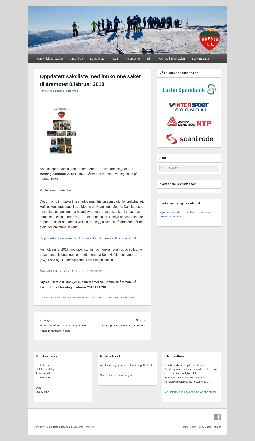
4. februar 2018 (62, 91)
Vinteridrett (76, 58)
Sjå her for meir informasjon (116, 375)
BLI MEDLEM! (201, 58)
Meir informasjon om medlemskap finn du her (190, 391)
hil (76, 91)
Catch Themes (213, 427)
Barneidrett (97, 58)
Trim (149, 58)
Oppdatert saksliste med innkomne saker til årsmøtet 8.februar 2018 (88, 238)
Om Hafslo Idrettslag (50, 58)
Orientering (133, 58)
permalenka (129, 297)
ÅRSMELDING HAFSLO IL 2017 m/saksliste (71, 271)
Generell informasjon (172, 58)
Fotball (115, 58)
